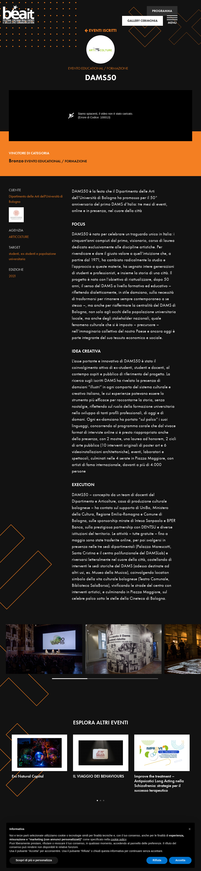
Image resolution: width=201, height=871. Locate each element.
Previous (18, 652)
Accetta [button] (180, 860)
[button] (189, 829)
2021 (12, 276)
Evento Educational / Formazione (98, 68)
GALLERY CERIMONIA (142, 21)
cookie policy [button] (118, 839)
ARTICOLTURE (19, 236)
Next (192, 652)
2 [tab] (105, 678)
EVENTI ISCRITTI (101, 30)
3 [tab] (140, 678)
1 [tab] (69, 678)
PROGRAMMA (162, 11)
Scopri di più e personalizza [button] (34, 860)
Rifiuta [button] (157, 860)
